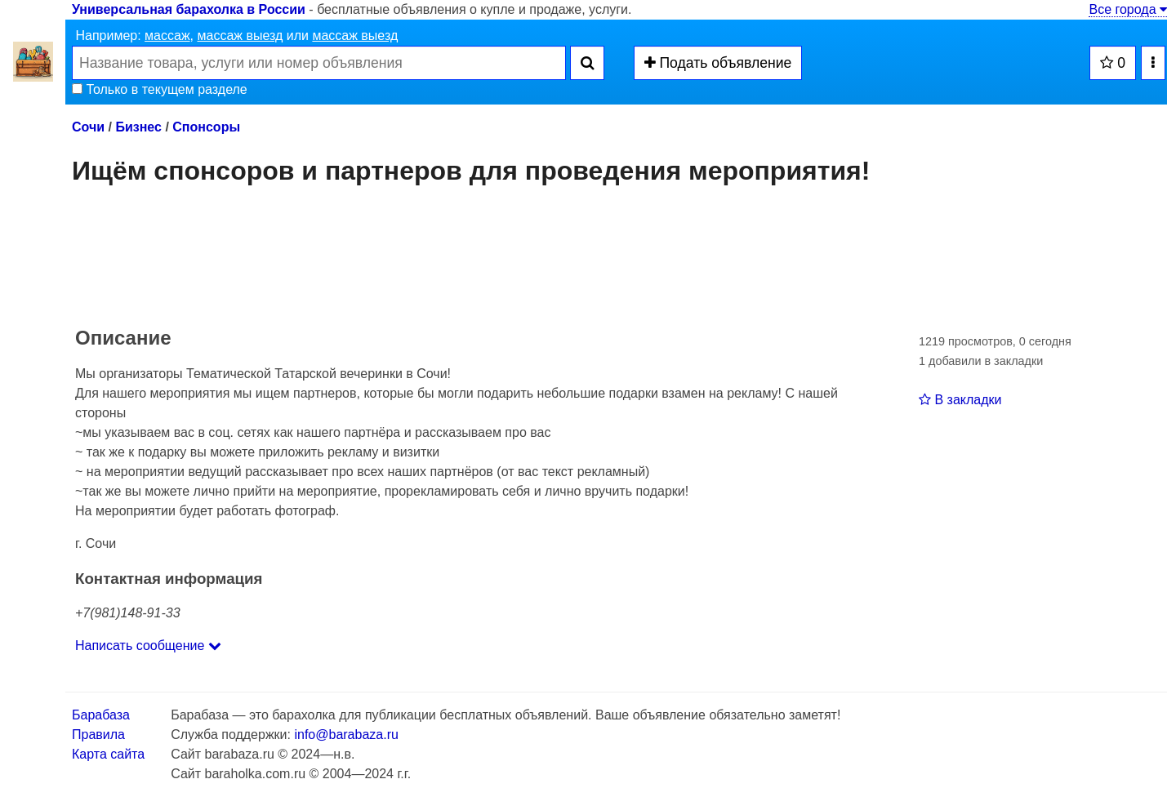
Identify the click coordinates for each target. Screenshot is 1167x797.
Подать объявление (718, 63)
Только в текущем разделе (159, 89)
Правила (98, 734)
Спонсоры (206, 127)
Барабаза (101, 715)
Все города (1128, 9)
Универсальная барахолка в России (188, 9)
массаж (167, 35)
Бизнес (138, 127)
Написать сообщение (148, 645)
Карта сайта (108, 754)
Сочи (88, 127)
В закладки (960, 400)
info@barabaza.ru (346, 734)
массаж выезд (240, 35)
